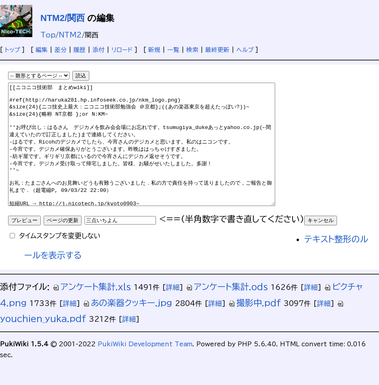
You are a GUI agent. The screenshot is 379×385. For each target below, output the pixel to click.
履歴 (80, 50)
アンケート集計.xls (92, 311)
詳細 (172, 311)
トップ (12, 50)
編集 (42, 50)
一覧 (173, 50)
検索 (192, 50)
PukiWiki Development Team (145, 368)
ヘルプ (244, 50)
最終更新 (217, 50)
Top (47, 34)
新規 (154, 50)
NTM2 (70, 34)
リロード (122, 50)
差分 (61, 50)
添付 (99, 50)
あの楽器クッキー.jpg (127, 327)
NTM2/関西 (62, 18)
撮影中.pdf (254, 327)
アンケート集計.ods (227, 311)
